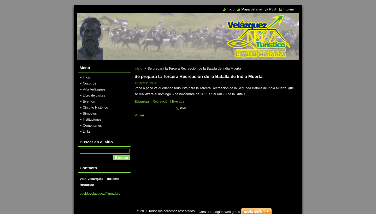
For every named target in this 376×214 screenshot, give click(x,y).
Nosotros (89, 83)
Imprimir (289, 9)
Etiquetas (142, 101)
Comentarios (92, 125)
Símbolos (90, 113)
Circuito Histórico (95, 107)
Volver (139, 115)
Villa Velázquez (94, 89)
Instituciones (92, 119)
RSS (272, 9)
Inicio (138, 68)
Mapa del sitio (251, 9)
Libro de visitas (94, 95)
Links (87, 131)
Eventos (178, 101)
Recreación (160, 101)
